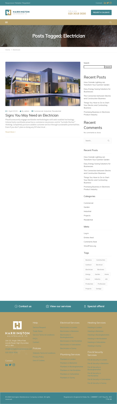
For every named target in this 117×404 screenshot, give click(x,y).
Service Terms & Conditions (44, 335)
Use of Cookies (39, 360)
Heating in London (95, 327)
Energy (87, 274)
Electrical (99, 265)
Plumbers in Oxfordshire (69, 374)
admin (26, 111)
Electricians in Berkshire (69, 331)
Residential (56, 111)
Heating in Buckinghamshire (98, 335)
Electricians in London (68, 327)
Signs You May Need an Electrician (31, 115)
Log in (86, 233)
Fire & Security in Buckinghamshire (94, 368)
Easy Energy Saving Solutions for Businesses (97, 90)
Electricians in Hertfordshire (71, 341)
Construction (100, 260)
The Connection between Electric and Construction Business (97, 97)
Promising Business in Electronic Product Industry (97, 113)
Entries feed (89, 237)
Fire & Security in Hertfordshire (94, 374)
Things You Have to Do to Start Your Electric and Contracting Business (96, 105)
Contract (88, 265)
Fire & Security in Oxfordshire (99, 379)
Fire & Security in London (97, 360)
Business (88, 260)
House (87, 279)
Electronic (100, 269)
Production (89, 284)
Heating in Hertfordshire (97, 338)
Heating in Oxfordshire (96, 342)
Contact (36, 342)
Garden (87, 207)
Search (86, 63)
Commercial (38, 111)
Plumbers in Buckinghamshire (71, 367)
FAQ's (35, 338)
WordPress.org (90, 246)
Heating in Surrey (94, 346)
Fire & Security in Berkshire (98, 363)
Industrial (47, 111)
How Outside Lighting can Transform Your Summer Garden (96, 83)
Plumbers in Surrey (67, 378)
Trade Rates (38, 331)
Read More (10, 132)
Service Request (39, 327)
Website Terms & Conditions (44, 353)
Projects (87, 215)
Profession (101, 284)
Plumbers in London (68, 359)
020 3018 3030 (77, 13)
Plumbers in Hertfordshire (70, 370)
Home (107, 274)
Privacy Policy (38, 357)
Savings (98, 289)
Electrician (89, 269)
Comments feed (90, 242)
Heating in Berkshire (95, 331)
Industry (97, 279)
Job (106, 279)
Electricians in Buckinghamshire (66, 336)
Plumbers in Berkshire (68, 363)
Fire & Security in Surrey (97, 383)
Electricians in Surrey (68, 348)
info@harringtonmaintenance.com (18, 349)
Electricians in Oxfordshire (70, 345)
